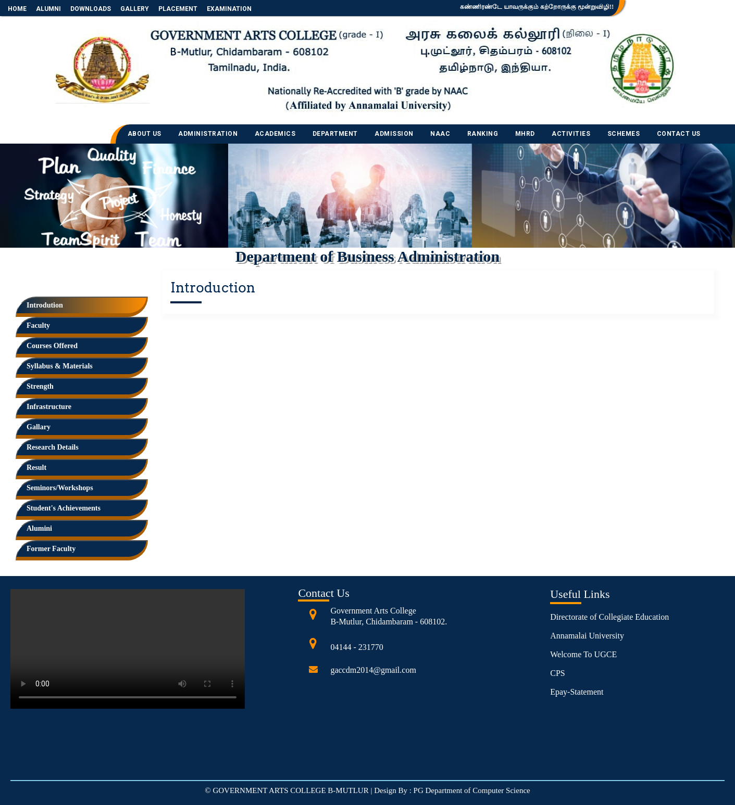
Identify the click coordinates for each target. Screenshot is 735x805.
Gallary (39, 427)
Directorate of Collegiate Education (609, 616)
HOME (17, 8)
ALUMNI (48, 8)
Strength (40, 386)
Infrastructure (49, 407)
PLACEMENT (177, 8)
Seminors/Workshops (60, 488)
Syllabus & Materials (60, 366)
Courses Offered (52, 346)
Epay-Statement (576, 691)
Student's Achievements (64, 508)
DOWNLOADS (90, 8)
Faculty (38, 325)
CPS (557, 673)
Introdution (45, 305)
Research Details (53, 447)
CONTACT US (679, 133)
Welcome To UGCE (583, 654)
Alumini (39, 528)
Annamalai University (587, 635)
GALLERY (134, 8)
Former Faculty (51, 549)
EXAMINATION (229, 8)
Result (36, 467)
